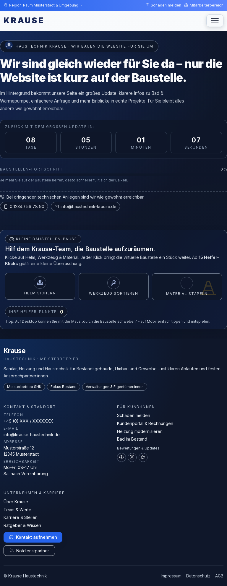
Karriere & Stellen (21, 517)
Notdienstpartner (29, 550)
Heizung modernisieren (140, 431)
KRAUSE (24, 20)
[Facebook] (121, 457)
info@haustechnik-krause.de (85, 206)
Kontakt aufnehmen (33, 537)
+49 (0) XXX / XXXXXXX (28, 420)
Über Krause (16, 501)
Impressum (171, 575)
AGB (219, 575)
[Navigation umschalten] (214, 20)
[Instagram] (132, 457)
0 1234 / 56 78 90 (24, 206)
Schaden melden (133, 415)
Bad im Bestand (132, 438)
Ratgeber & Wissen (22, 525)
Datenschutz (198, 575)
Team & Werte (17, 509)
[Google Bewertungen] (143, 457)
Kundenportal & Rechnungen (145, 423)
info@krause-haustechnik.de (32, 434)
